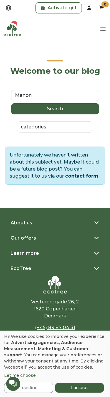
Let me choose (20, 375)
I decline (28, 387)
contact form (81, 176)
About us (21, 223)
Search (55, 108)
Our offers (23, 238)
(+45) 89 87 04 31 (55, 327)
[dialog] (55, 364)
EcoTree (21, 268)
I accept (79, 387)
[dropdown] (8, 7)
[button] (58, 7)
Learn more (25, 253)
